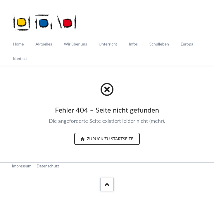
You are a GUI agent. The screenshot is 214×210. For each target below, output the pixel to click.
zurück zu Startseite (109, 138)
